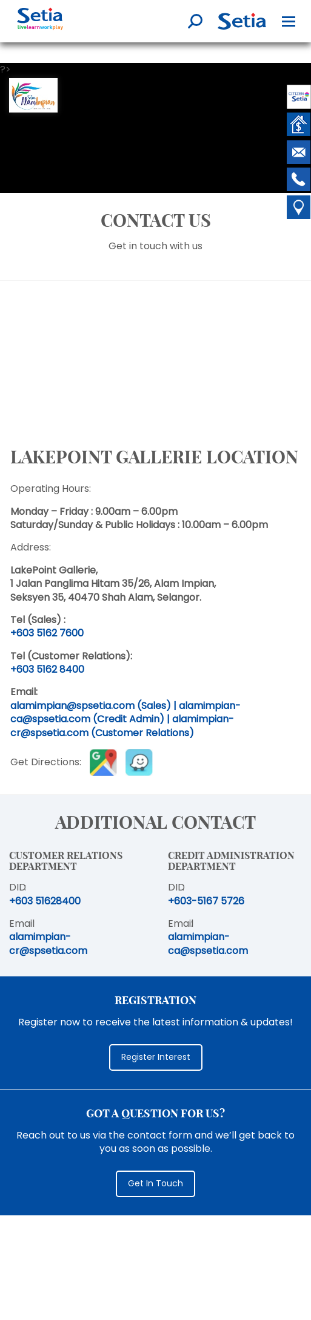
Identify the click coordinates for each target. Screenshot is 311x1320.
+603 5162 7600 (47, 633)
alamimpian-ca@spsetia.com (208, 943)
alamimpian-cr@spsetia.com (48, 943)
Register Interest (155, 1057)
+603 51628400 (45, 901)
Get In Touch (155, 1183)
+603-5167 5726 (206, 901)
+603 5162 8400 (47, 669)
